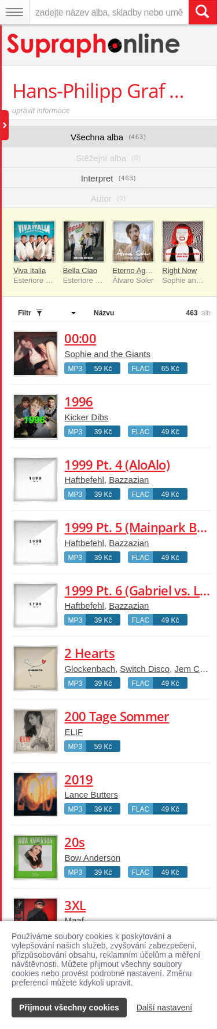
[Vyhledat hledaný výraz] (202, 12)
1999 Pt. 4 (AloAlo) (116, 464)
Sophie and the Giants (107, 354)
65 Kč (170, 369)
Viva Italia (29, 270)
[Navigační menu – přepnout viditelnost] (14, 12)
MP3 (75, 369)
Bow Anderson (92, 858)
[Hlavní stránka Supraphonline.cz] (94, 45)
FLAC (140, 369)
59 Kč (103, 369)
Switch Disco (145, 669)
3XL (75, 905)
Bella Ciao (80, 270)
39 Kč (103, 432)
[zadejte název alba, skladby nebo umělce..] (109, 12)
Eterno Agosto (136, 270)
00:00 (80, 338)
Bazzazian (129, 480)
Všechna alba (108, 137)
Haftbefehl (84, 480)
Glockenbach (89, 669)
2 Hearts (89, 652)
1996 (78, 401)
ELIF (73, 732)
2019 (78, 779)
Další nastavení (165, 1007)
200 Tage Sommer (116, 716)
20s (74, 841)
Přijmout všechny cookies (69, 1007)
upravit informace (41, 110)
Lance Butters (91, 794)
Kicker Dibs (86, 417)
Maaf (73, 920)
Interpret (109, 178)
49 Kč (170, 432)
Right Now (179, 270)
